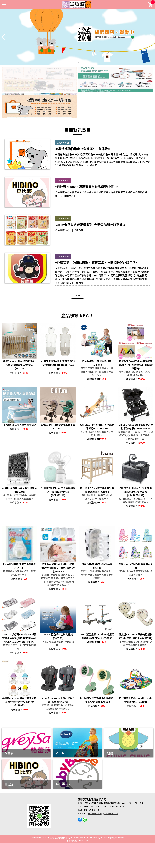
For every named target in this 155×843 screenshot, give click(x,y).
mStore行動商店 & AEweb (113, 837)
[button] (76, 62)
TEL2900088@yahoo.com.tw (103, 813)
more (77, 295)
